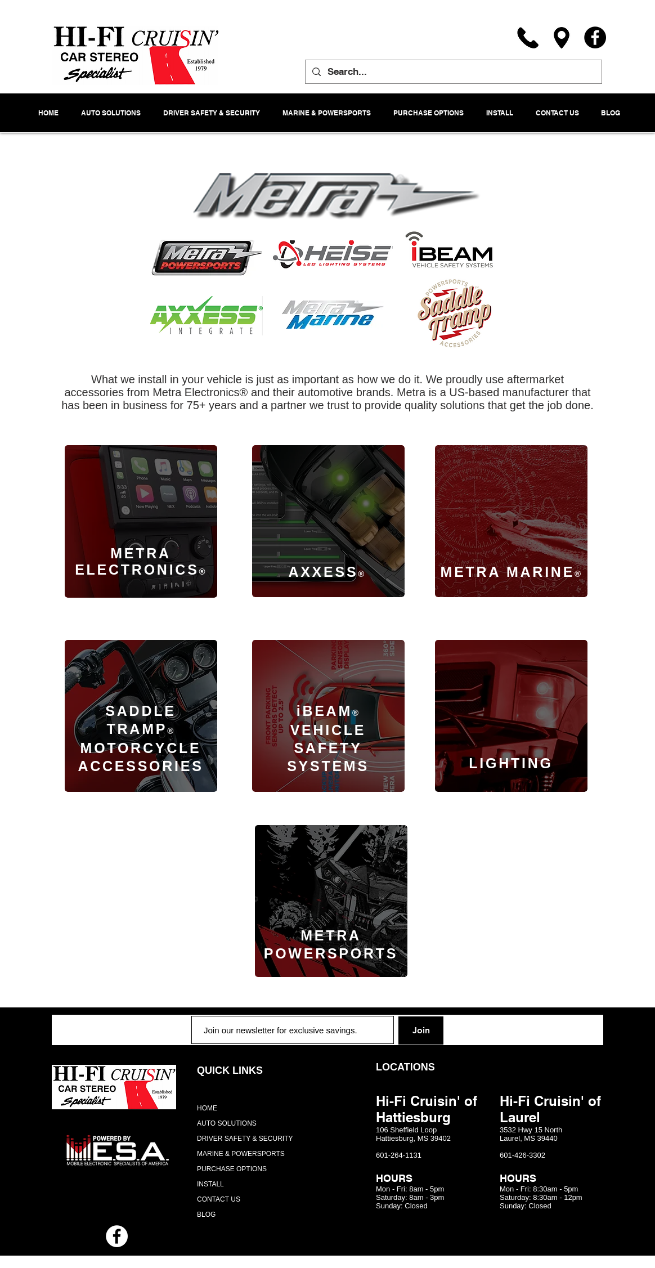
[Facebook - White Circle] (117, 1236)
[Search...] (453, 71)
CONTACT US (218, 1199)
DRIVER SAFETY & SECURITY (245, 1138)
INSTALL (210, 1184)
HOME (207, 1108)
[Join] (420, 1030)
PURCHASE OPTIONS (232, 1169)
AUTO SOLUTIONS (227, 1123)
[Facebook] (595, 37)
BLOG (206, 1214)
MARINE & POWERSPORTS (241, 1154)
